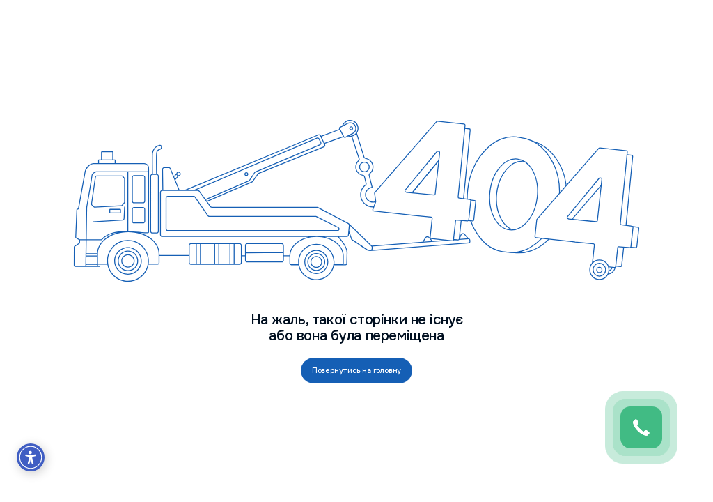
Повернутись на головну (357, 370)
